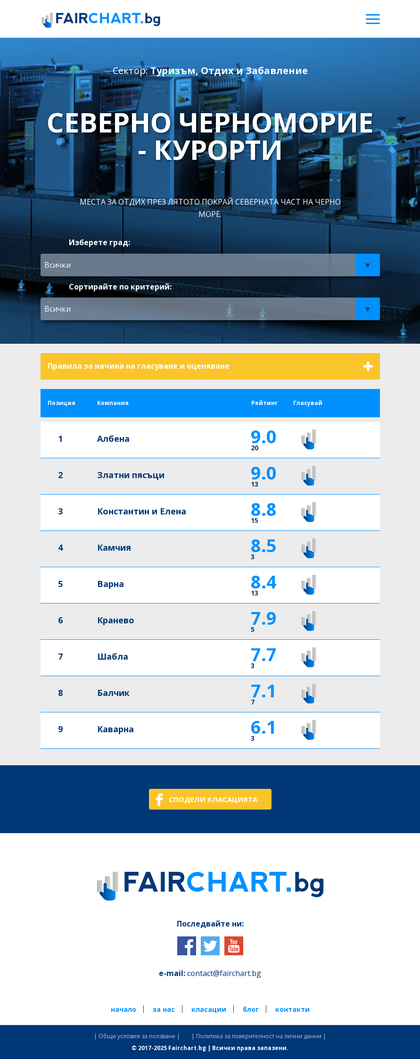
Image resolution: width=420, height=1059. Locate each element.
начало (123, 1009)
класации (208, 1009)
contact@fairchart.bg (224, 973)
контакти (292, 1009)
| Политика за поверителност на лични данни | (258, 1036)
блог (251, 1009)
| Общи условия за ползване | (137, 1036)
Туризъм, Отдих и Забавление (229, 70)
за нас (164, 1009)
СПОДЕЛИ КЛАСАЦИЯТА (213, 799)
